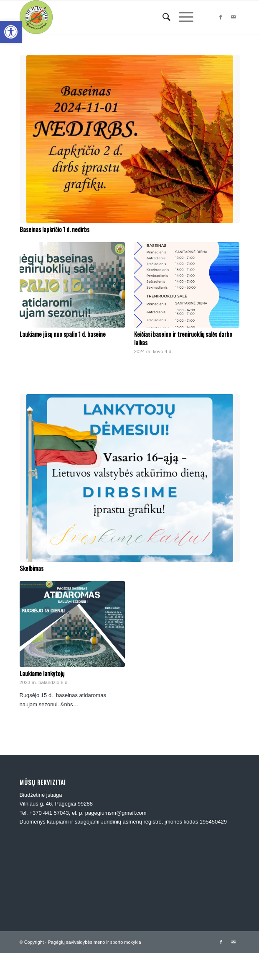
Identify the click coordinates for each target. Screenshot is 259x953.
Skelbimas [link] (31, 568)
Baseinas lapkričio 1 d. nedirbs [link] (54, 229)
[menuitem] (162, 17)
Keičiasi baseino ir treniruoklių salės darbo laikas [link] (183, 338)
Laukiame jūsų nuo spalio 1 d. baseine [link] (63, 334)
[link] (11, 32)
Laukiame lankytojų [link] (42, 673)
